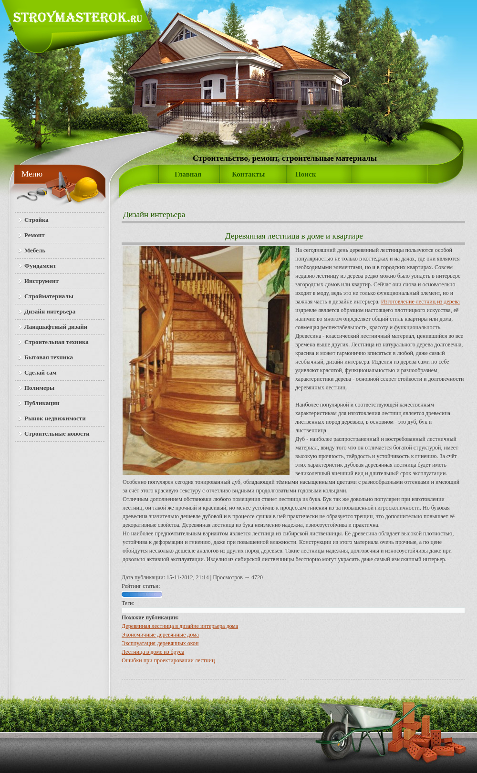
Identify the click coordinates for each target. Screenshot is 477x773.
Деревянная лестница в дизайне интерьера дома (180, 626)
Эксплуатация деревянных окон (160, 643)
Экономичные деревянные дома (160, 634)
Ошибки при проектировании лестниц (168, 660)
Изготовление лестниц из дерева (420, 301)
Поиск (305, 174)
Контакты (248, 174)
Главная (188, 174)
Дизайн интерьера (154, 214)
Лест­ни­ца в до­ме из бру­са (153, 651)
